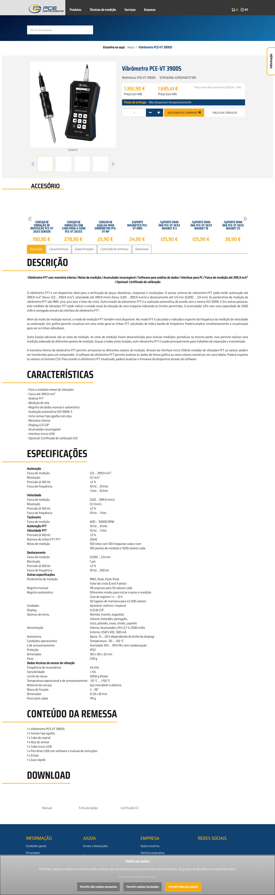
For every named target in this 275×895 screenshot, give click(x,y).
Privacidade (33, 852)
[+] (158, 113)
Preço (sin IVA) (133, 94)
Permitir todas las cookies (183, 887)
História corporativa (152, 852)
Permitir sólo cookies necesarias (98, 887)
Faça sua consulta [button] (225, 112)
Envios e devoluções (95, 845)
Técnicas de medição (103, 9)
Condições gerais (36, 845)
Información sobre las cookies (137, 876)
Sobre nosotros (150, 845)
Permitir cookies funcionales (142, 887)
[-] (150, 113)
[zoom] (73, 106)
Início (130, 47)
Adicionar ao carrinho (184, 112)
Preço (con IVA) (167, 94)
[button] (33, 164)
